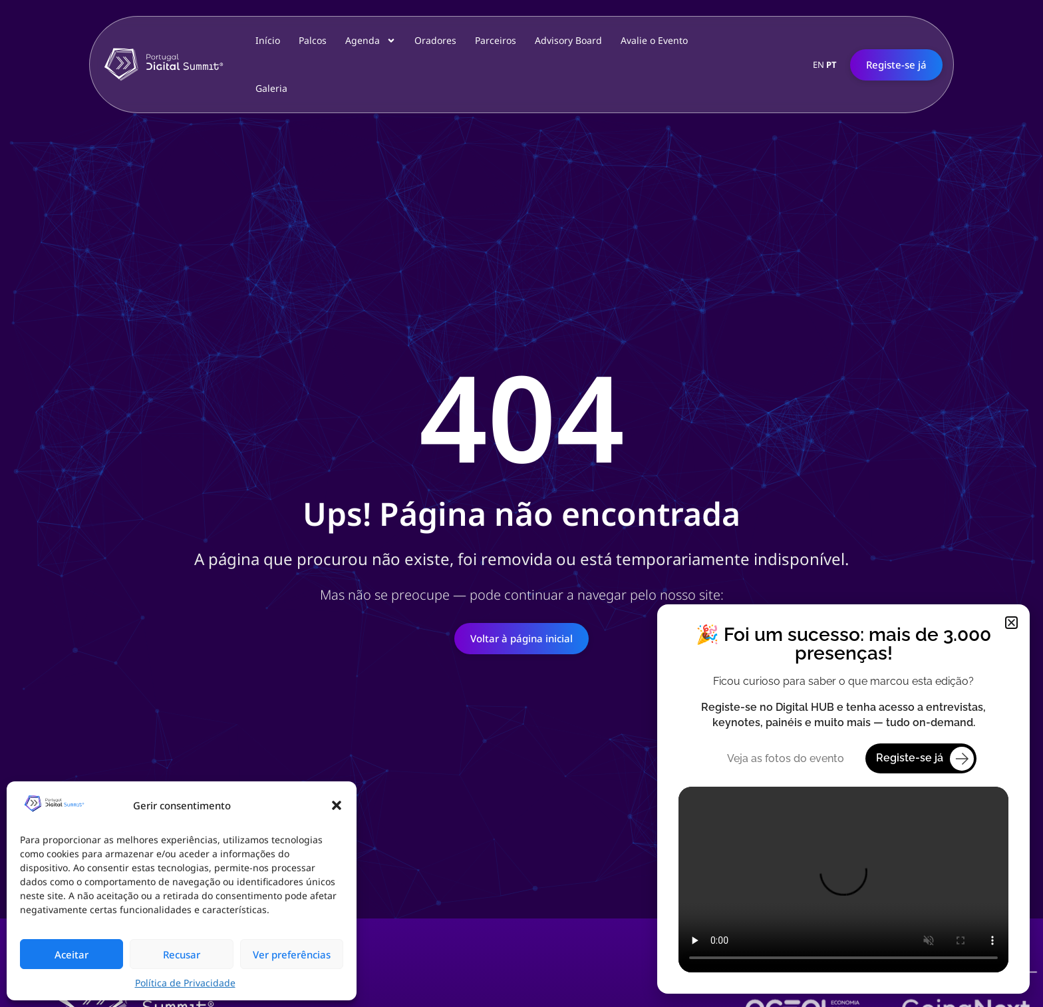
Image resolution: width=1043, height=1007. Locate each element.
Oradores (435, 40)
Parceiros (495, 40)
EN (818, 65)
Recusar (181, 954)
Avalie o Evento (654, 40)
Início (267, 40)
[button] (336, 805)
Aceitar (71, 954)
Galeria (271, 88)
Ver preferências (292, 954)
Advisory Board (568, 40)
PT (831, 65)
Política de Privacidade (185, 982)
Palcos (313, 40)
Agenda (370, 40)
